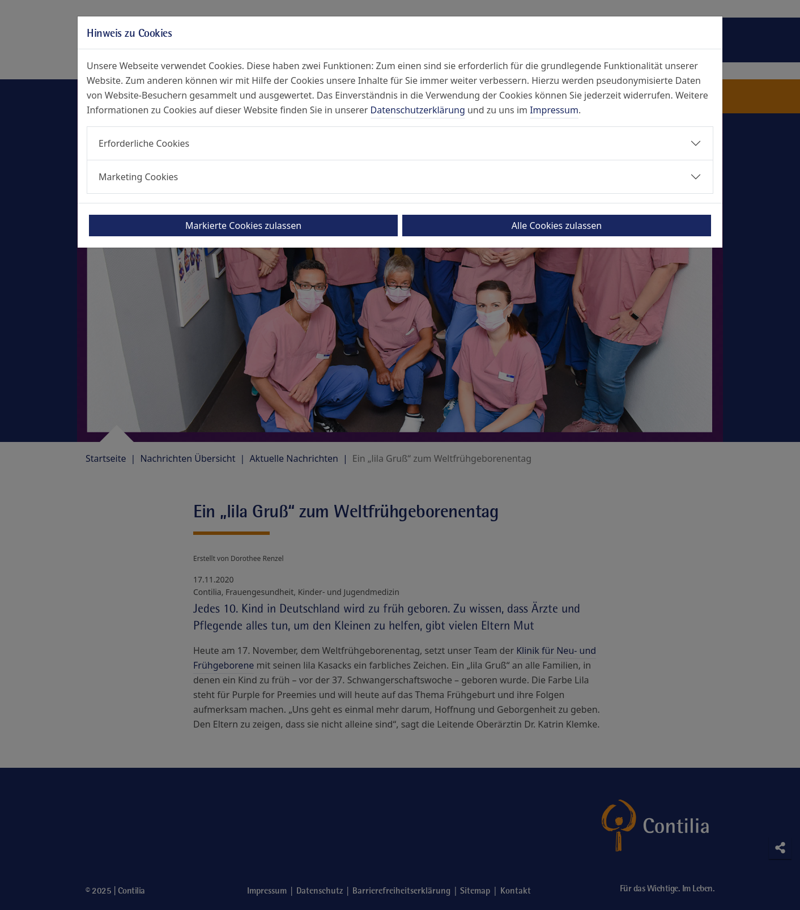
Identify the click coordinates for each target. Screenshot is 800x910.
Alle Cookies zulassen (557, 225)
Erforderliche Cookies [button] (144, 143)
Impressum (554, 110)
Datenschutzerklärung (418, 110)
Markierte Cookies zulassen (243, 225)
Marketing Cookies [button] (138, 177)
